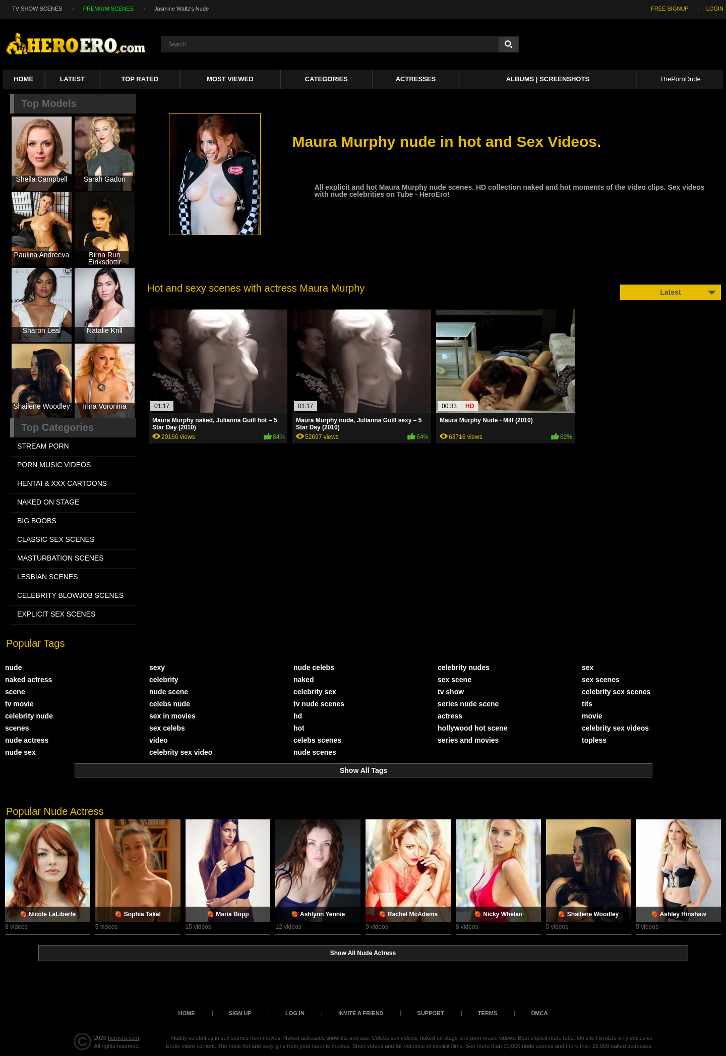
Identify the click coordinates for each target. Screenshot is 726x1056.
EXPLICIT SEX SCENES (56, 614)
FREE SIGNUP (670, 9)
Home (23, 79)
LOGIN (714, 9)
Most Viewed (230, 79)
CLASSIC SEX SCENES (55, 539)
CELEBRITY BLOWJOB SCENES (70, 595)
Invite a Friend (361, 1013)
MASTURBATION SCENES (60, 558)
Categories (326, 79)
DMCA (539, 1013)
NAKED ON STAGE (48, 502)
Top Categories (57, 427)
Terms (488, 1013)
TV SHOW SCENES (37, 9)
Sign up (240, 1013)
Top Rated (140, 79)
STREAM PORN (43, 446)
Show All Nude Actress (363, 953)
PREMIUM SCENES (108, 9)
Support (430, 1013)
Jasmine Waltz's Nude (181, 9)
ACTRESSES (416, 79)
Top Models (49, 103)
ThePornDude (680, 79)
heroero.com (123, 1038)
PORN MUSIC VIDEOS (54, 465)
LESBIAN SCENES (47, 577)
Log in (295, 1013)
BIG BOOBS (36, 521)
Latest (72, 79)
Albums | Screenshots (547, 79)
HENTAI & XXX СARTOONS (62, 483)
